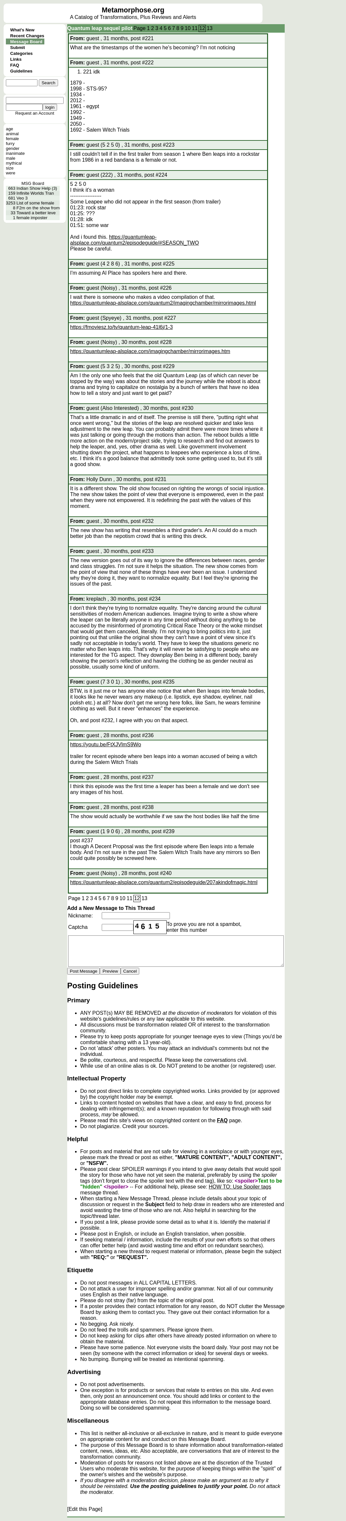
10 (188, 28)
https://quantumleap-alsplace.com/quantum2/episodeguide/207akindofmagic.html (164, 882)
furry (10, 143)
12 (202, 28)
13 (210, 28)
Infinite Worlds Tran (35, 193)
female (12, 138)
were (10, 172)
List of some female (35, 203)
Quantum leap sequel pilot (99, 28)
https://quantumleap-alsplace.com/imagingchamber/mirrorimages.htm (150, 351)
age (9, 128)
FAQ (14, 65)
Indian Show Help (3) (37, 188)
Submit (17, 47)
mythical (14, 163)
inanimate (15, 153)
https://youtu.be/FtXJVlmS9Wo (105, 744)
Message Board (26, 41)
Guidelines (21, 71)
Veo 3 (22, 198)
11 (195, 28)
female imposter (32, 217)
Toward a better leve (36, 212)
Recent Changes (27, 35)
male (10, 158)
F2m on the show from (38, 207)
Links (16, 59)
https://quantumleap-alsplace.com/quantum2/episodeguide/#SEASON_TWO (134, 240)
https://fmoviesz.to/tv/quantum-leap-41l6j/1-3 (121, 327)
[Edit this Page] (84, 1509)
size (10, 168)
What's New (22, 29)
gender (13, 148)
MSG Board (33, 183)
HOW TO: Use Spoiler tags (240, 1186)
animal (12, 133)
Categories (21, 53)
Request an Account (34, 113)
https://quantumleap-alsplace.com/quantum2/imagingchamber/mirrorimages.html (163, 303)
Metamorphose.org (133, 10)
